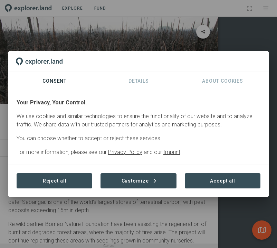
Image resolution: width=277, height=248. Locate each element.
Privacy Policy (125, 152)
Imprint (171, 152)
